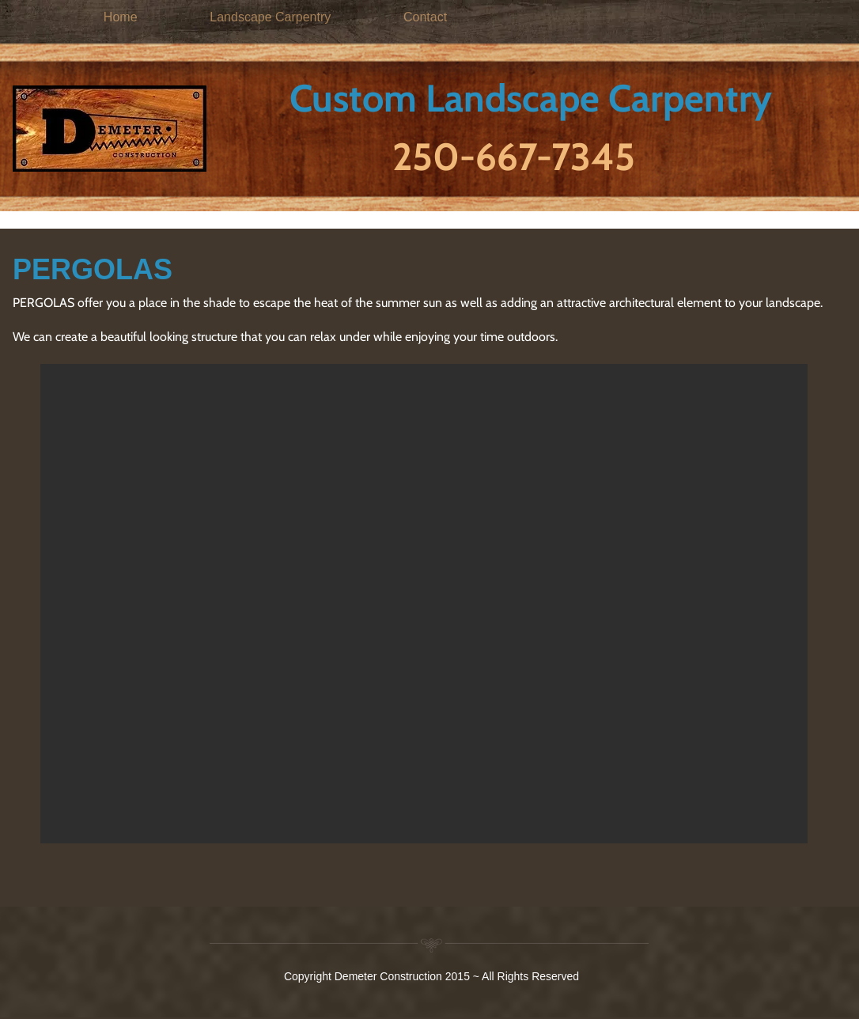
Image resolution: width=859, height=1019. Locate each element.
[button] (424, 603)
